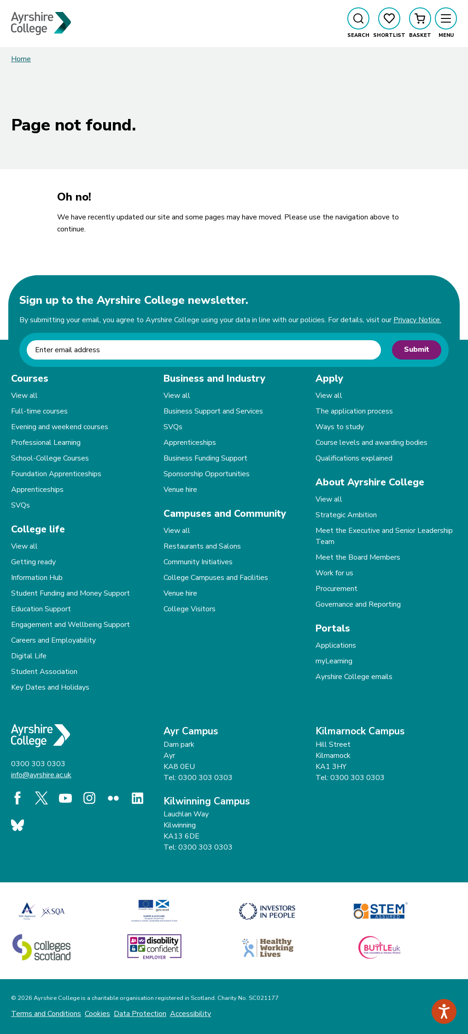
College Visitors (190, 609)
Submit (416, 349)
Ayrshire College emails (354, 677)
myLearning (334, 661)
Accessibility (190, 1014)
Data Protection (140, 1014)
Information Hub (37, 578)
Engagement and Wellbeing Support (70, 625)
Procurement (336, 589)
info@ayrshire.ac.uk (41, 775)
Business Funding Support (205, 458)
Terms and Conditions (46, 1014)
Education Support (41, 609)
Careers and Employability (53, 640)
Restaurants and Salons (202, 546)
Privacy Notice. (417, 320)
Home (21, 59)
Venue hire (180, 490)
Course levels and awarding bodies (371, 442)
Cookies (97, 1014)
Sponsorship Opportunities (207, 474)
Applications (336, 645)
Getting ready (33, 562)
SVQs (20, 505)
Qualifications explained (354, 458)
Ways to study (340, 427)
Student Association (44, 672)
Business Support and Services (213, 411)
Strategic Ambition (346, 515)
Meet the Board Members (358, 557)
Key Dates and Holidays (50, 687)
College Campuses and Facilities (216, 578)
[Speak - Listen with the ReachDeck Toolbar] (444, 1011)
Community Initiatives (198, 562)
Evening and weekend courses (59, 427)
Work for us (334, 573)
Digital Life (29, 656)
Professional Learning (46, 442)
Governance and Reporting (358, 604)
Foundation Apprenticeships (56, 474)
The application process (354, 411)
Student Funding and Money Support (70, 593)
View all (24, 395)
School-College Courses (50, 458)
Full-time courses (39, 411)
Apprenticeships (37, 490)
